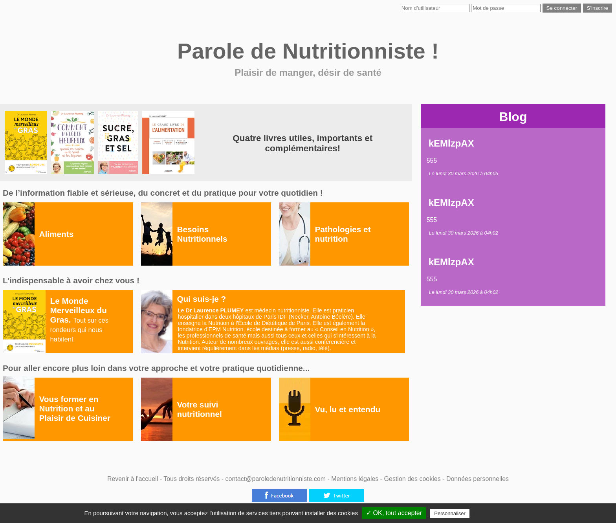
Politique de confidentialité (505, 513)
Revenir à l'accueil (132, 478)
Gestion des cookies (413, 478)
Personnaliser (450, 513)
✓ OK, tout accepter (394, 513)
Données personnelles (477, 478)
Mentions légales (355, 478)
